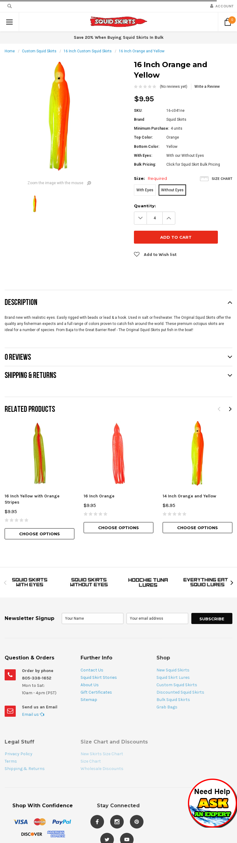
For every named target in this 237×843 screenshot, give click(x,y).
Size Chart (222, 178)
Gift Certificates (96, 673)
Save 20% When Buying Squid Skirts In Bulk (119, 37)
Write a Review (207, 86)
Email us (33, 695)
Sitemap (89, 680)
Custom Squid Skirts (39, 51)
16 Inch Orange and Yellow (141, 51)
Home (10, 51)
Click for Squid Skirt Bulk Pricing (193, 164)
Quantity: (145, 205)
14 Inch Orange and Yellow (189, 477)
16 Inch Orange (99, 477)
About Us (90, 665)
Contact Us (92, 651)
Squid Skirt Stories (99, 658)
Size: (150, 178)
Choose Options (39, 514)
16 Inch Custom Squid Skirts (88, 51)
